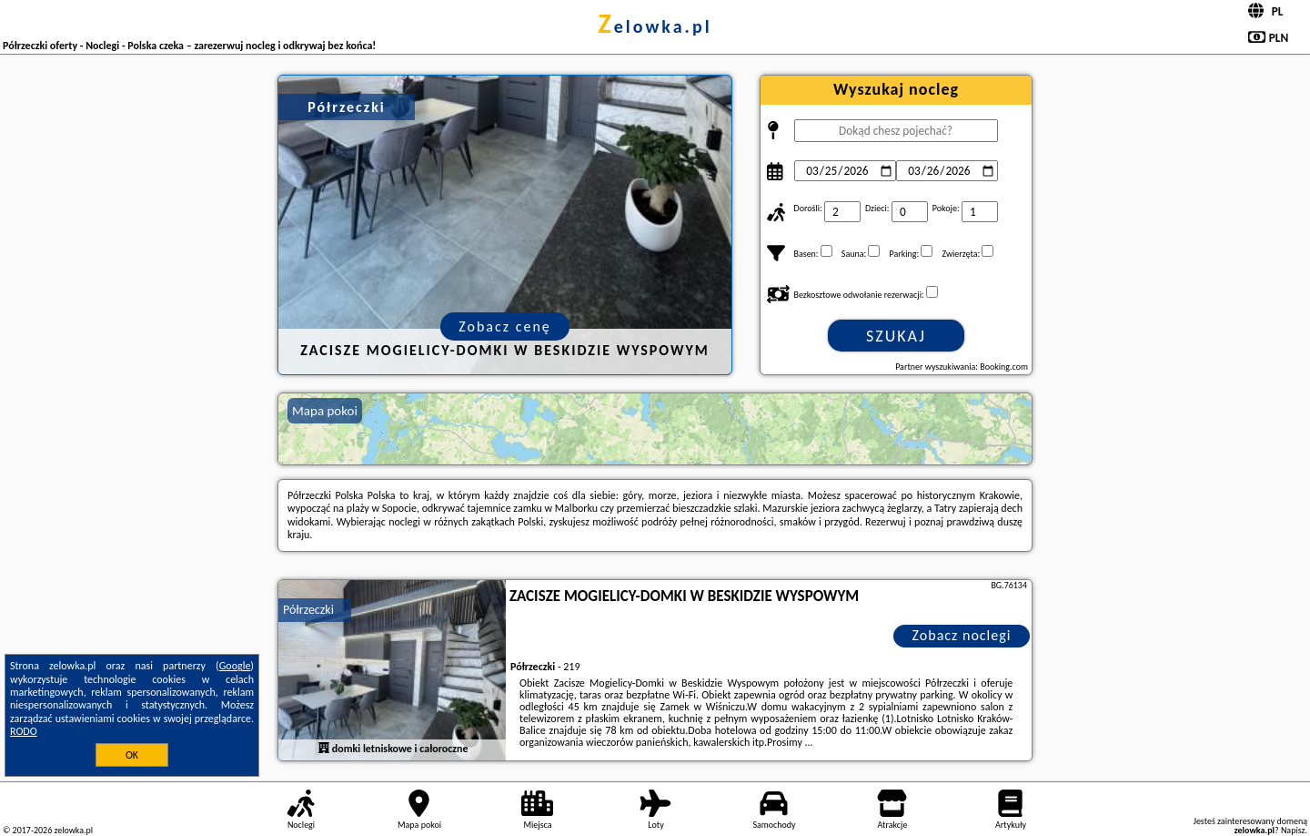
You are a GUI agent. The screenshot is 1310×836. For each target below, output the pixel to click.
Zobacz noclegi (962, 635)
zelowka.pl (654, 26)
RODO (23, 731)
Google (235, 665)
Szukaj (896, 336)
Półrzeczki (308, 609)
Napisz (1293, 830)
